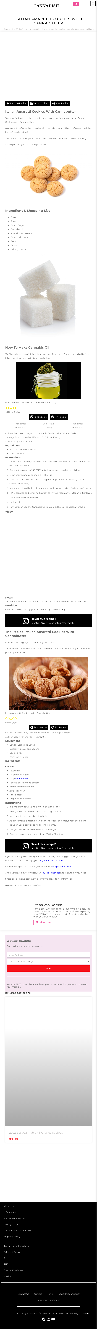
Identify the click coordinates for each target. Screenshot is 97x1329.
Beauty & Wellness (13, 1270)
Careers (38, 1294)
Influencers (10, 1212)
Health (7, 1276)
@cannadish (47, 623)
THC (6, 1264)
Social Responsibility (69, 1294)
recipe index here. (61, 866)
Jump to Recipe (16, 103)
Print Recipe (60, 103)
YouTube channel (50, 873)
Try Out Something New (16, 1246)
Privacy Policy (11, 1224)
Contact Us (23, 1294)
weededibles (87, 29)
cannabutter (72, 29)
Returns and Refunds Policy (18, 1230)
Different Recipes (13, 1252)
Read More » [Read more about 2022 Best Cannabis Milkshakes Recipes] (14, 1139)
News (50, 1294)
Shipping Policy (12, 1236)
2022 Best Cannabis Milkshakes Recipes (36, 1132)
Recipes (8, 1258)
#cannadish (67, 623)
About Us (9, 1206)
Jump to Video (39, 103)
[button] (6, 408)
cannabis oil (21, 778)
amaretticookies (38, 29)
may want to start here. (51, 860)
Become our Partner (14, 1218)
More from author (44, 922)
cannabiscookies (56, 29)
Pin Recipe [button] (58, 417)
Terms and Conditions (48, 1300)
